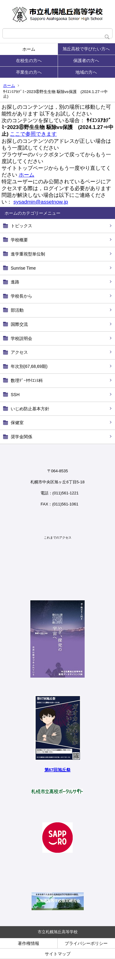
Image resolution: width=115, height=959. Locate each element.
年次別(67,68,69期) (29, 366)
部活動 (17, 310)
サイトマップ (58, 953)
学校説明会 (21, 338)
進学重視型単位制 (28, 253)
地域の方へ (86, 72)
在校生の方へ (29, 60)
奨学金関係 (21, 436)
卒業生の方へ (29, 72)
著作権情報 (28, 943)
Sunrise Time (23, 268)
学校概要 (19, 239)
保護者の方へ (86, 60)
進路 (15, 281)
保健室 (17, 422)
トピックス (21, 225)
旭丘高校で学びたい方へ (86, 48)
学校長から (21, 296)
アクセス (19, 352)
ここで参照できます (33, 134)
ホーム (28, 49)
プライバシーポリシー (86, 943)
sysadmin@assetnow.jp (40, 202)
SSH (15, 394)
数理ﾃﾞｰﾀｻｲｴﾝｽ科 (27, 380)
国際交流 (19, 324)
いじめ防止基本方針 (30, 408)
